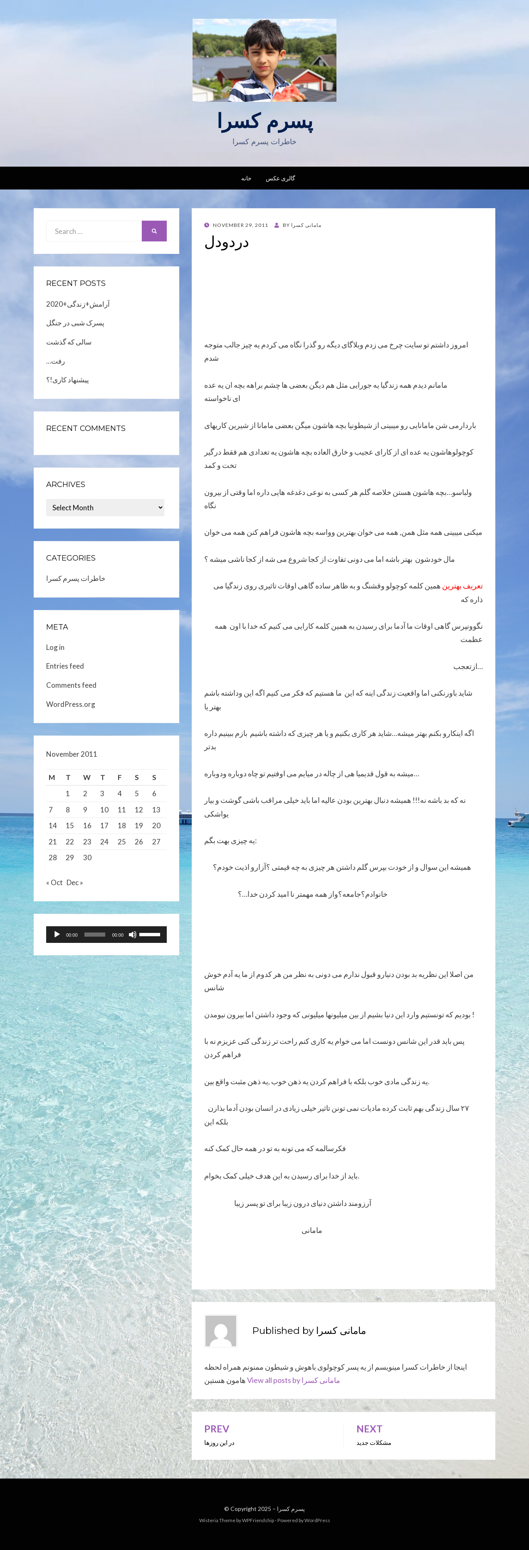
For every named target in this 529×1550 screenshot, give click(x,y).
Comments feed (71, 685)
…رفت (55, 361)
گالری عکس (280, 178)
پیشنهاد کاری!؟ (67, 379)
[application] (106, 937)
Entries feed (65, 666)
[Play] (57, 937)
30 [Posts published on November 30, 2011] (87, 857)
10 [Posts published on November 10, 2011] (104, 809)
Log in (55, 647)
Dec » (75, 885)
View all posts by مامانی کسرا (293, 1380)
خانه (246, 178)
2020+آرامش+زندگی (78, 304)
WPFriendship (258, 1520)
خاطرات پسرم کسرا (76, 578)
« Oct (54, 885)
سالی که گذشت (68, 341)
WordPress (317, 1520)
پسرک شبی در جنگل (75, 322)
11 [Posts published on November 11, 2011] (122, 809)
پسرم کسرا (265, 121)
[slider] (95, 937)
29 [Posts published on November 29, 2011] (70, 857)
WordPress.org (70, 704)
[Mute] (133, 937)
